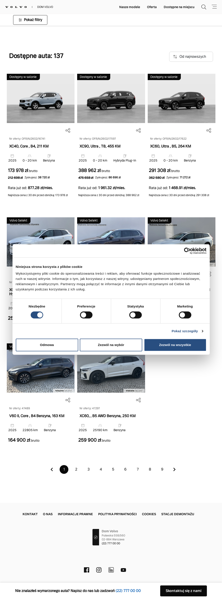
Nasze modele (129, 7)
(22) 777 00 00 (111, 543)
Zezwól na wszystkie (175, 345)
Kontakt (30, 514)
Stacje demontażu (177, 514)
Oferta (152, 7)
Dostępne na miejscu (179, 7)
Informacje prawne (75, 514)
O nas (48, 514)
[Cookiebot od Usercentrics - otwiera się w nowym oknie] (187, 251)
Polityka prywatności (117, 514)
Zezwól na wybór (111, 345)
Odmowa (47, 345)
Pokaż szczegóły (185, 331)
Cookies (149, 514)
